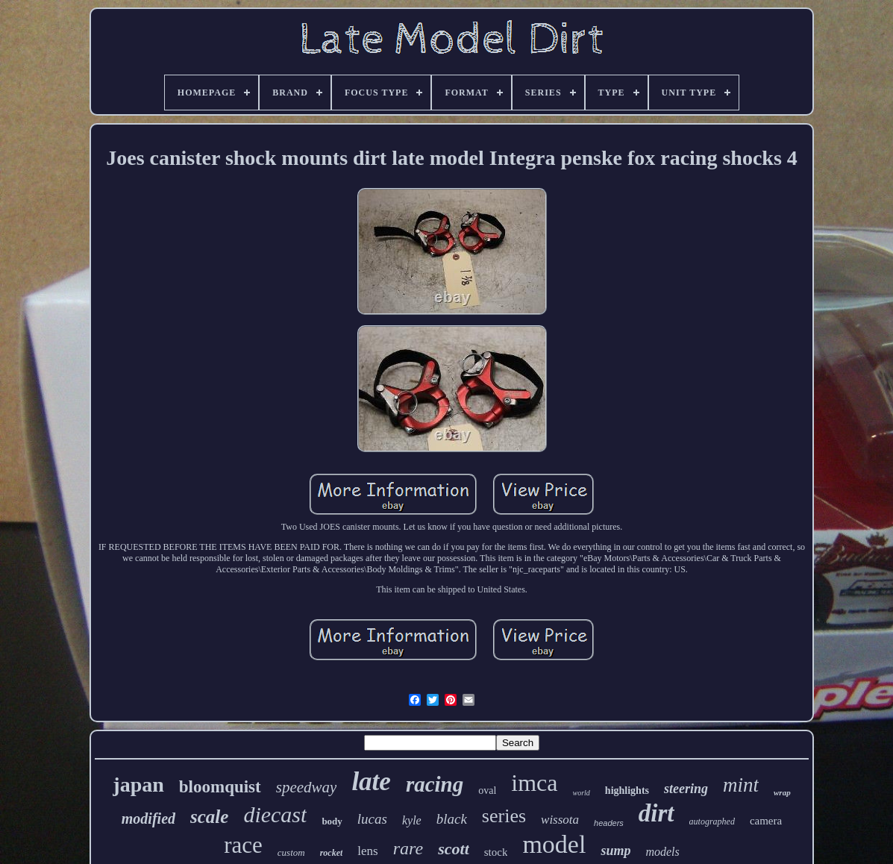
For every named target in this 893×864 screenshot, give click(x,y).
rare (408, 848)
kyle (412, 820)
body (332, 821)
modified (148, 818)
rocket (331, 853)
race (243, 845)
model (554, 844)
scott (453, 848)
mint (741, 785)
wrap (782, 792)
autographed (712, 821)
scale (209, 817)
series (504, 816)
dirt (656, 813)
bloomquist (220, 786)
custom (291, 852)
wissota (560, 820)
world (581, 793)
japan (138, 784)
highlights (627, 790)
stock (496, 852)
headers (609, 822)
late (370, 781)
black (451, 819)
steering (686, 788)
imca (534, 782)
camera (766, 821)
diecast (275, 814)
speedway (306, 787)
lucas (372, 819)
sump (615, 850)
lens (367, 851)
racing (434, 784)
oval (487, 790)
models (662, 851)
